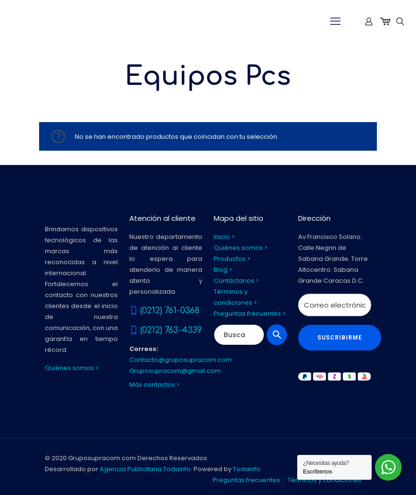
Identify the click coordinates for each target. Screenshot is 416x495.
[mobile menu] (335, 21)
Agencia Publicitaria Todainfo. (146, 469)
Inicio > (224, 236)
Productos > (232, 258)
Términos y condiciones (325, 480)
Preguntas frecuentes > (250, 313)
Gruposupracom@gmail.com (175, 370)
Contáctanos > (236, 280)
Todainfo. (247, 469)
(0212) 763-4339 (171, 330)
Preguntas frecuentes (246, 480)
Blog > (223, 269)
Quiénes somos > (72, 367)
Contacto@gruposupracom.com (180, 359)
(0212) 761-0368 (169, 310)
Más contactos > (154, 384)
